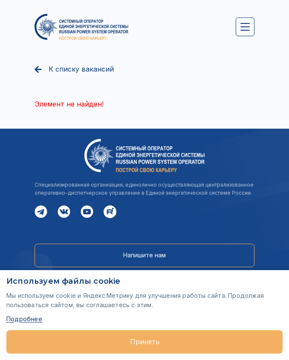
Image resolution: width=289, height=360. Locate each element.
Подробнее (24, 319)
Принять (144, 341)
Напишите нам (144, 255)
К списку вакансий (74, 69)
